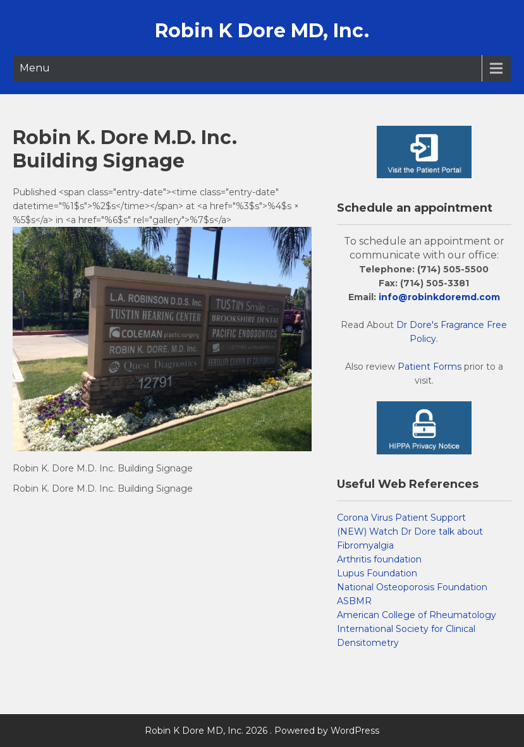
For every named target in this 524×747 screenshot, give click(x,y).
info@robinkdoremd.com (439, 297)
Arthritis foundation (379, 559)
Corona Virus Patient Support (401, 517)
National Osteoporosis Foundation (412, 587)
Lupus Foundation (377, 573)
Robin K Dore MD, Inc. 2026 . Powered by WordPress (262, 730)
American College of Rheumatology (416, 615)
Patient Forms (429, 366)
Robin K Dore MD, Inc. (262, 30)
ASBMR (354, 601)
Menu (35, 68)
